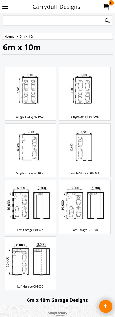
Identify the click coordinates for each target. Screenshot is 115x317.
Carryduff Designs (56, 6)
